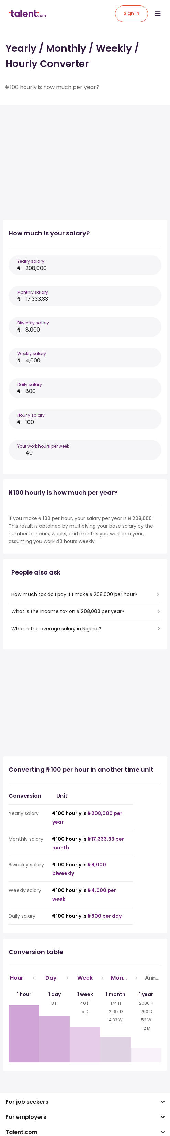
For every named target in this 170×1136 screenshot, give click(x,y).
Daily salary (29, 384)
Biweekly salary (33, 323)
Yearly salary (30, 261)
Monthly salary (32, 292)
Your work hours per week (43, 446)
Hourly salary (31, 415)
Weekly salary (31, 354)
